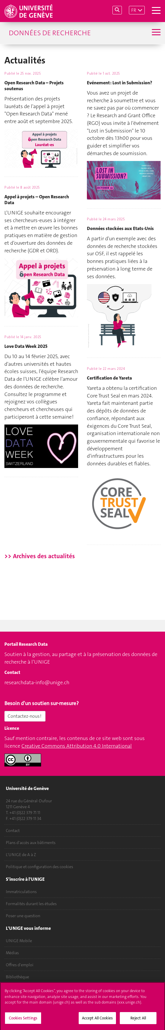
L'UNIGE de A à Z (21, 854)
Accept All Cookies (97, 1019)
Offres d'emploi (19, 964)
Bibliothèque (17, 976)
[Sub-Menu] (155, 32)
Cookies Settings (23, 1019)
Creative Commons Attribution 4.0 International (76, 745)
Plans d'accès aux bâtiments (30, 842)
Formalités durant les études (31, 903)
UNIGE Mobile (19, 940)
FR (133, 10)
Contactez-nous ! (25, 716)
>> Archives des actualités (39, 556)
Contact (13, 830)
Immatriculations (21, 891)
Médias (12, 952)
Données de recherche (50, 33)
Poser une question (23, 915)
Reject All (138, 1019)
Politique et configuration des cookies (39, 866)
